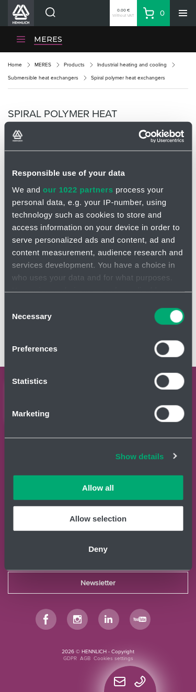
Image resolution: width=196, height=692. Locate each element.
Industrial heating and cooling (132, 64)
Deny (98, 548)
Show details (140, 455)
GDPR (70, 658)
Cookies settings (113, 658)
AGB (85, 658)
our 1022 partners (78, 189)
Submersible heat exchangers (43, 78)
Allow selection (98, 518)
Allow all (98, 487)
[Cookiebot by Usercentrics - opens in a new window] (139, 136)
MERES (48, 39)
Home (15, 64)
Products (74, 64)
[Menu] (183, 13)
